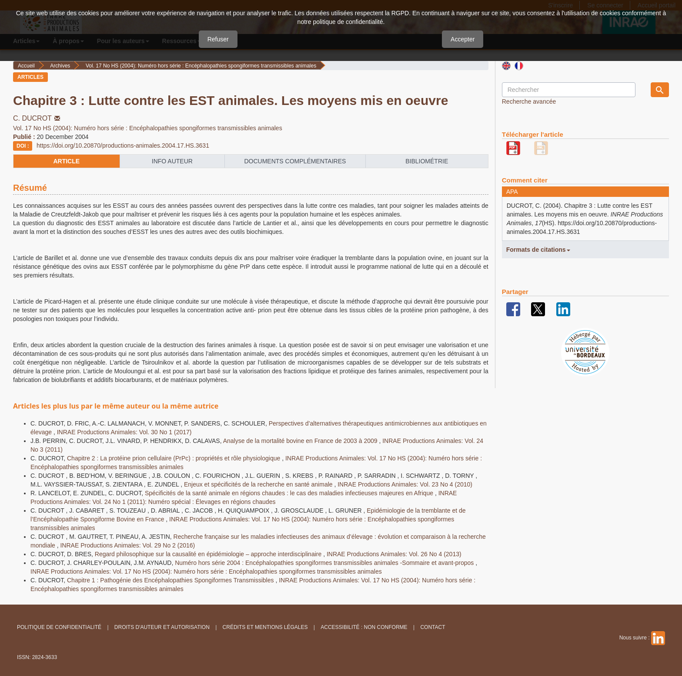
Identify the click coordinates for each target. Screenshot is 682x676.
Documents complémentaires (295, 161)
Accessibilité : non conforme (364, 627)
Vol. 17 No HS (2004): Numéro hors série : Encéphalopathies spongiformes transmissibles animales (201, 66)
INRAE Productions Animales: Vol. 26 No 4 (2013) (394, 554)
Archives (60, 66)
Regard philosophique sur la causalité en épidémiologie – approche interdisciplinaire (209, 554)
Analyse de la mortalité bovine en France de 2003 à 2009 (301, 440)
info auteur (172, 161)
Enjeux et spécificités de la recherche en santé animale (259, 484)
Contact (432, 627)
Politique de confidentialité (59, 627)
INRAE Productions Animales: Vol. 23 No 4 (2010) (405, 484)
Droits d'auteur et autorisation (162, 627)
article (66, 161)
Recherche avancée (529, 101)
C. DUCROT (37, 118)
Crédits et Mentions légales (265, 627)
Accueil (26, 66)
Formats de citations (538, 249)
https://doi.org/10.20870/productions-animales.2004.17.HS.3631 (123, 145)
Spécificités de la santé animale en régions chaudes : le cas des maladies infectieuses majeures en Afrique (290, 493)
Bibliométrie (426, 161)
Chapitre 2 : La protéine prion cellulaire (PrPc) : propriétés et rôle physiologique (174, 458)
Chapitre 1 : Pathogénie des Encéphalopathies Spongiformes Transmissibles (171, 580)
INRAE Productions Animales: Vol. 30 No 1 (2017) (124, 432)
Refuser (218, 39)
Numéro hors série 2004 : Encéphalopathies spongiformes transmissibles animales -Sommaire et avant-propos (325, 562)
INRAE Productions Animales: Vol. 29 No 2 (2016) (127, 545)
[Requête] (568, 89)
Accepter (463, 39)
